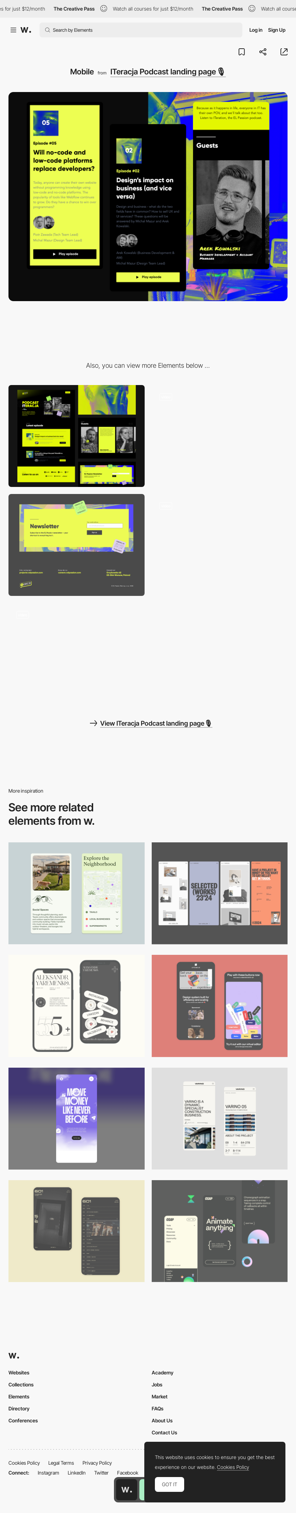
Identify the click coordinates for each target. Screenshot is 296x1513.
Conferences (23, 1420)
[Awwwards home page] (126, 1489)
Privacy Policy (97, 1463)
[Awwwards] (25, 30)
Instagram (48, 1473)
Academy (163, 1372)
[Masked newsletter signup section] (76, 545)
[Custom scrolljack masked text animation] (76, 654)
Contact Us (164, 1432)
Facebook (127, 1473)
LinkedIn (77, 1473)
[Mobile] (220, 893)
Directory (19, 1408)
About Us (162, 1420)
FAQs (157, 1408)
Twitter (101, 1473)
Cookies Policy (24, 1463)
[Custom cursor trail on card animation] (220, 545)
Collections (21, 1384)
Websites (18, 1372)
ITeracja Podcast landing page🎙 (168, 71)
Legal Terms (61, 1463)
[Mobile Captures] (220, 1006)
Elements (18, 1396)
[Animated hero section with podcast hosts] (220, 436)
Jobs (157, 1384)
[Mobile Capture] (76, 1231)
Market (160, 1396)
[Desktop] (76, 436)
